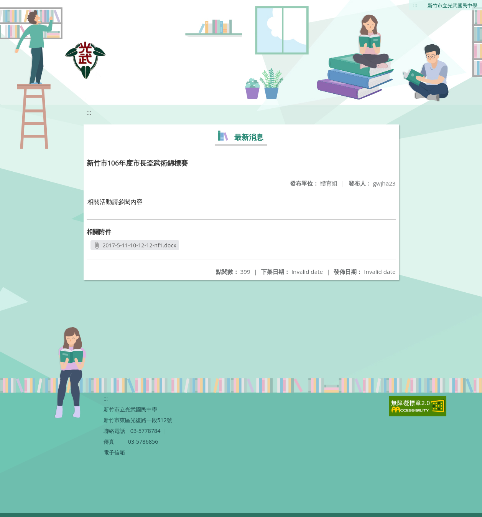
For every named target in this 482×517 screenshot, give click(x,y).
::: (415, 5)
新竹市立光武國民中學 (452, 5)
